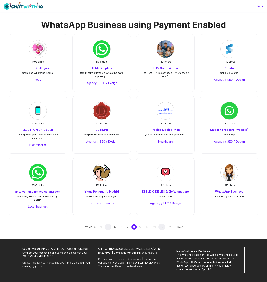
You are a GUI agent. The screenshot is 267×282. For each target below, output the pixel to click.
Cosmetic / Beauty (101, 203)
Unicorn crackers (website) (229, 129)
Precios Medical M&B (165, 129)
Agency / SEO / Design (101, 83)
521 (170, 227)
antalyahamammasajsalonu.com (37, 191)
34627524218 (149, 252)
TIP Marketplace (101, 68)
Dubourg (101, 129)
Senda (229, 68)
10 (147, 227)
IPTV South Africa (165, 68)
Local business (38, 206)
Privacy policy (106, 259)
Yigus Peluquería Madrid (101, 191)
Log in (260, 5)
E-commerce (38, 145)
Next (180, 227)
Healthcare (165, 141)
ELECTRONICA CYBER (38, 129)
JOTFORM (67, 249)
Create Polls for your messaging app (43, 262)
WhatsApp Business (229, 191)
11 (154, 227)
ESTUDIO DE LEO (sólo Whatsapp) (165, 191)
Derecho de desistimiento (129, 266)
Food (37, 79)
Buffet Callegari (38, 68)
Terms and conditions (129, 259)
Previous (90, 227)
